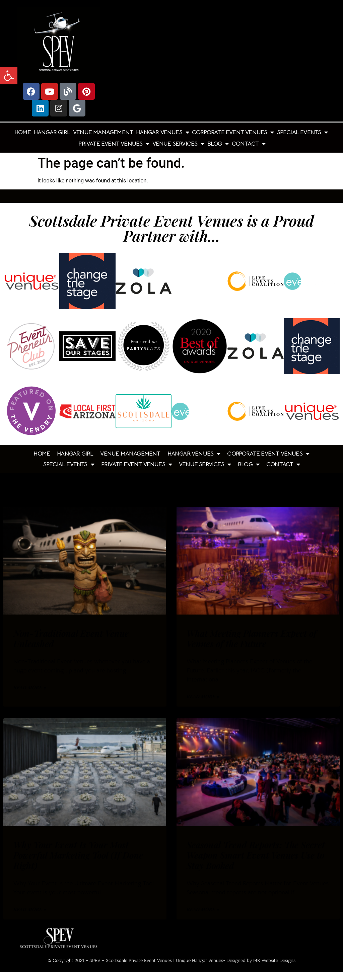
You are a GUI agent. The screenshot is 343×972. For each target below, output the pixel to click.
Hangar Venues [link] (162, 132)
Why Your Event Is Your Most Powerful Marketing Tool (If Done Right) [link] (78, 855)
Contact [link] (249, 143)
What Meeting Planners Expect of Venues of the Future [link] (252, 638)
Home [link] (22, 132)
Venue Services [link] (178, 143)
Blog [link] (218, 143)
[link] (8, 75)
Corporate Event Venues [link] (233, 132)
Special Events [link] (302, 132)
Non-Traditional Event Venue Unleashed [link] (71, 638)
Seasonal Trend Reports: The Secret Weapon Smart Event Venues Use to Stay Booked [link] (256, 855)
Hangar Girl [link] (52, 132)
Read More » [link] (29, 687)
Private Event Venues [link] (113, 143)
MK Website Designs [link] (274, 960)
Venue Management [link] (103, 132)
